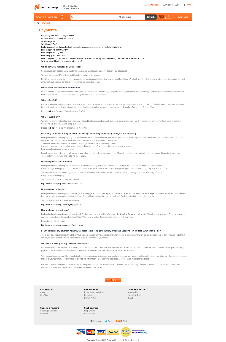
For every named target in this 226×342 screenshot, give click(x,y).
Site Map (44, 295)
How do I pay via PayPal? (52, 53)
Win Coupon (89, 314)
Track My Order (134, 295)
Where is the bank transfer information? (57, 38)
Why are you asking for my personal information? (61, 61)
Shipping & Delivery (48, 311)
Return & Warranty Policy (94, 292)
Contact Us (132, 292)
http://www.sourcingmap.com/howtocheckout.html (62, 184)
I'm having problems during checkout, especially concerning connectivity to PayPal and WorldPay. (82, 47)
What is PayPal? (48, 41)
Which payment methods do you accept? (58, 36)
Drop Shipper (89, 311)
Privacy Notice (90, 298)
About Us (44, 292)
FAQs (188, 5)
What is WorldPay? (49, 44)
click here (52, 111)
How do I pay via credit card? (53, 55)
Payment (44, 314)
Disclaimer (88, 295)
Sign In (148, 5)
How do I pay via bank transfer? (54, 50)
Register (155, 5)
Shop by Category (46, 17)
